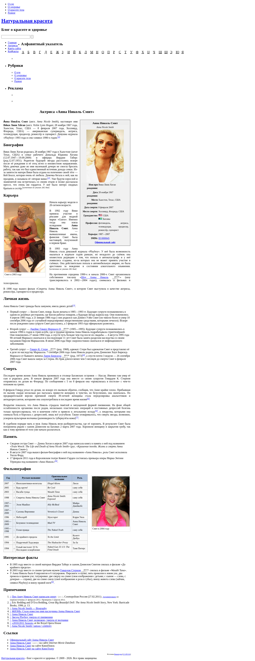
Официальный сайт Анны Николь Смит (32, 639)
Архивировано (109, 597)
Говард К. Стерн (39, 349)
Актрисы (13, 45)
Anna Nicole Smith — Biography (29, 608)
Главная (12, 42)
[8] (56, 461)
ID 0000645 (103, 238)
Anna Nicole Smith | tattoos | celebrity (32, 626)
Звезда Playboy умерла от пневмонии (32, 617)
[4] (83, 355)
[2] (49, 178)
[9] (52, 582)
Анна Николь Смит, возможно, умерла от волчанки (40, 620)
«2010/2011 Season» (23, 623)
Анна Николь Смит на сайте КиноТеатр (32, 648)
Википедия (118, 654)
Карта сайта (14, 48)
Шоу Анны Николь (95, 277)
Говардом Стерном (70, 570)
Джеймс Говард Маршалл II (45, 329)
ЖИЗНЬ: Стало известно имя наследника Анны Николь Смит (46, 611)
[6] (96, 411)
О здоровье (14, 7)
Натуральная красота (26, 21)
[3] (74, 305)
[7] (77, 417)
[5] (88, 398)
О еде (11, 4)
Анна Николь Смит (22, 614)
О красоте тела (16, 9)
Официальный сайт (105, 242)
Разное (11, 12)
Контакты (13, 51)
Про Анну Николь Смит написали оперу (34, 596)
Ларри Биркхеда (52, 356)
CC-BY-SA (126, 654)
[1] (59, 137)
